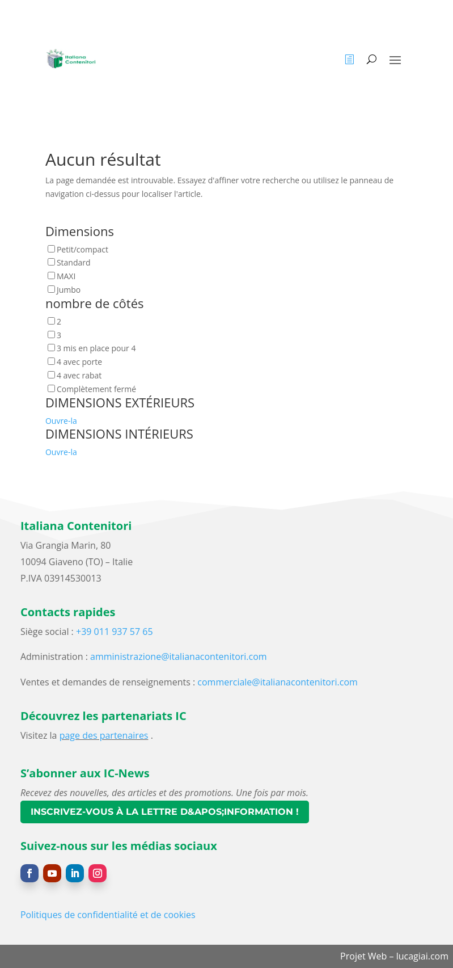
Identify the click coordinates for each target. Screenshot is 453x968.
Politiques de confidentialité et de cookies (108, 914)
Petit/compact (82, 249)
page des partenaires (104, 735)
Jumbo (69, 289)
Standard (74, 262)
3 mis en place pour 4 (96, 348)
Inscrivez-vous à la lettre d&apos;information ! (165, 811)
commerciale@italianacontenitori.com (277, 682)
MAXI (66, 276)
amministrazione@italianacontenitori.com (178, 656)
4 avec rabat (79, 375)
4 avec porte (79, 361)
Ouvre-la (61, 420)
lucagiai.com (422, 956)
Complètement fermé (96, 389)
